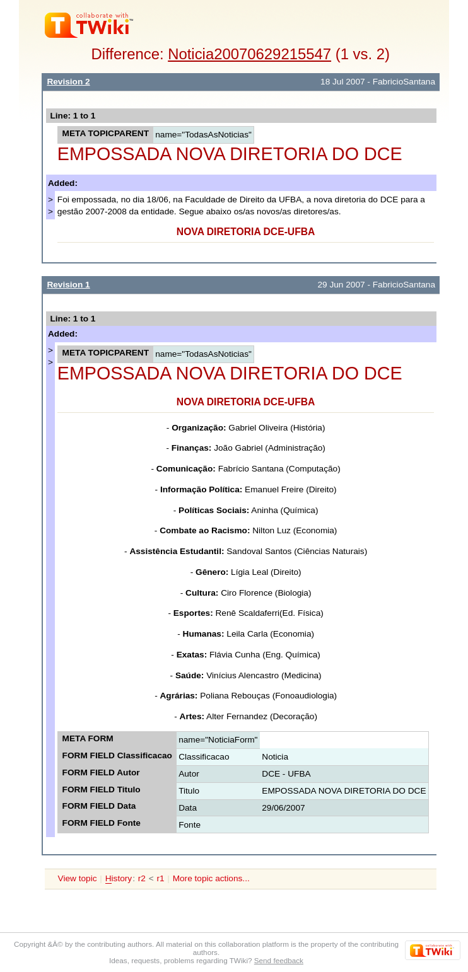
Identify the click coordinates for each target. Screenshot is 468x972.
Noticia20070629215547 (249, 53)
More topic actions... (211, 878)
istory (118, 879)
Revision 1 (68, 284)
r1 (160, 878)
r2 (142, 878)
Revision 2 (68, 81)
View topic (77, 878)
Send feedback (278, 960)
